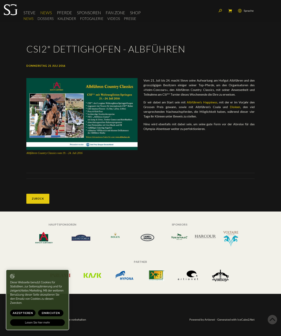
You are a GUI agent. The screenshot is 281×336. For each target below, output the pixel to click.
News (46, 13)
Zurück (38, 198)
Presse (130, 19)
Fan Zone (115, 13)
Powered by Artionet (202, 319)
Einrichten (51, 313)
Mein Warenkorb (230, 11)
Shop (135, 13)
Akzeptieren (23, 313)
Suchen (220, 11)
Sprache (246, 11)
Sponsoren (89, 13)
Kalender (67, 19)
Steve (29, 13)
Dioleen (235, 107)
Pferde (64, 13)
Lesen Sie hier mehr (37, 322)
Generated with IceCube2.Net (236, 319)
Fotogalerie (91, 19)
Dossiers (45, 19)
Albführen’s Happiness (202, 102)
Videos (113, 19)
